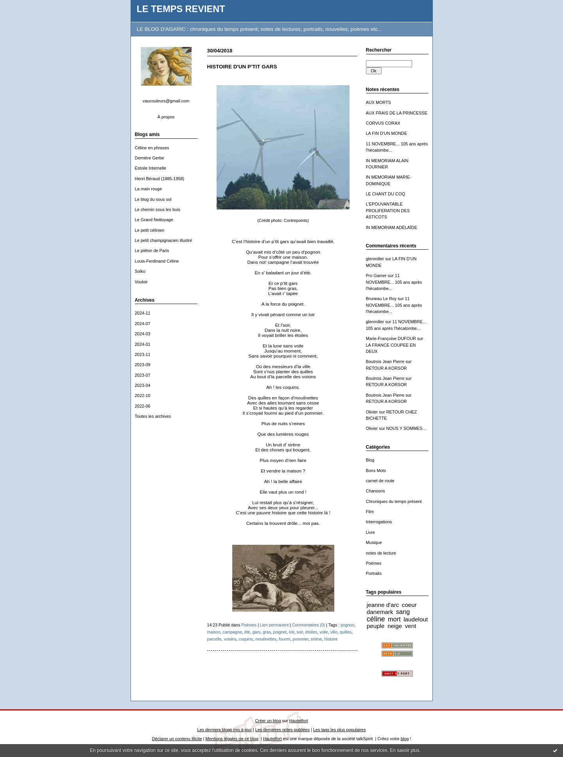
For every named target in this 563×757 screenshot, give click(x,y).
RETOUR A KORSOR (386, 368)
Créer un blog (268, 720)
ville (333, 632)
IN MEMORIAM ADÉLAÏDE (392, 227)
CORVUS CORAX (383, 123)
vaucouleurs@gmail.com (166, 100)
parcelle (214, 639)
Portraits (374, 573)
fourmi (284, 639)
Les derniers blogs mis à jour (224, 729)
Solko (140, 271)
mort (394, 619)
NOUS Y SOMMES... (406, 428)
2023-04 (143, 385)
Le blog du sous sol (153, 199)
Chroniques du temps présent (394, 501)
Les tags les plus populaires (339, 729)
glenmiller (375, 258)
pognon (347, 625)
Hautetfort (298, 720)
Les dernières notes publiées (282, 729)
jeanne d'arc (383, 604)
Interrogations (379, 521)
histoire (330, 639)
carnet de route (380, 480)
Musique (374, 542)
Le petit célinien (150, 230)
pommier (300, 639)
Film (370, 511)
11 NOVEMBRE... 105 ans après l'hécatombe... (394, 282)
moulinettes (265, 639)
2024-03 (143, 333)
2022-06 (143, 406)
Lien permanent (274, 625)
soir (299, 632)
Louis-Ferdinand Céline (157, 261)
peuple (376, 626)
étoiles (311, 632)
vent (410, 626)
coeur (409, 604)
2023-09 (143, 364)
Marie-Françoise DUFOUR (391, 338)
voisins (230, 639)
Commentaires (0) (308, 625)
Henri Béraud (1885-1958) (160, 178)
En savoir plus (404, 750)
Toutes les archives (153, 416)
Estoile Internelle (151, 168)
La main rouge (148, 188)
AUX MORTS (378, 102)
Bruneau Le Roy (381, 298)
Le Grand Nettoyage (154, 219)
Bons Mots (376, 470)
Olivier (372, 412)
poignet (280, 632)
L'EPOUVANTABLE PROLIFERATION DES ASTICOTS (388, 210)
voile (323, 632)
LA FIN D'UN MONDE (386, 133)
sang (403, 611)
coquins (246, 639)
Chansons (375, 491)
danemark (380, 611)
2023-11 (143, 354)
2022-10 (143, 395)
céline (376, 619)
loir (291, 632)
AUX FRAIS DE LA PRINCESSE (397, 113)
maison (214, 632)
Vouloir (141, 281)
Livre (370, 532)
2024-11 (143, 313)
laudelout (415, 619)
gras (267, 632)
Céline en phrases (152, 147)
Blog (370, 460)
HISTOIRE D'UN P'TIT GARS (242, 67)
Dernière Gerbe (149, 158)
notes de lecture (381, 553)
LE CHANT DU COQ (385, 193)
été (247, 632)
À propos (166, 117)
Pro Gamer (376, 275)
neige (394, 626)
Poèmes (374, 563)
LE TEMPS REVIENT (181, 9)
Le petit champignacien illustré (163, 240)
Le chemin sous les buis (157, 209)
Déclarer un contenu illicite (177, 738)
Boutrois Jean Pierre (385, 361)
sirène (316, 639)
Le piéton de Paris (152, 250)
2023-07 (143, 375)
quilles (345, 632)
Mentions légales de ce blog (231, 738)
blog (405, 738)
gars (256, 632)
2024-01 (143, 344)
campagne (232, 632)
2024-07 (143, 323)
